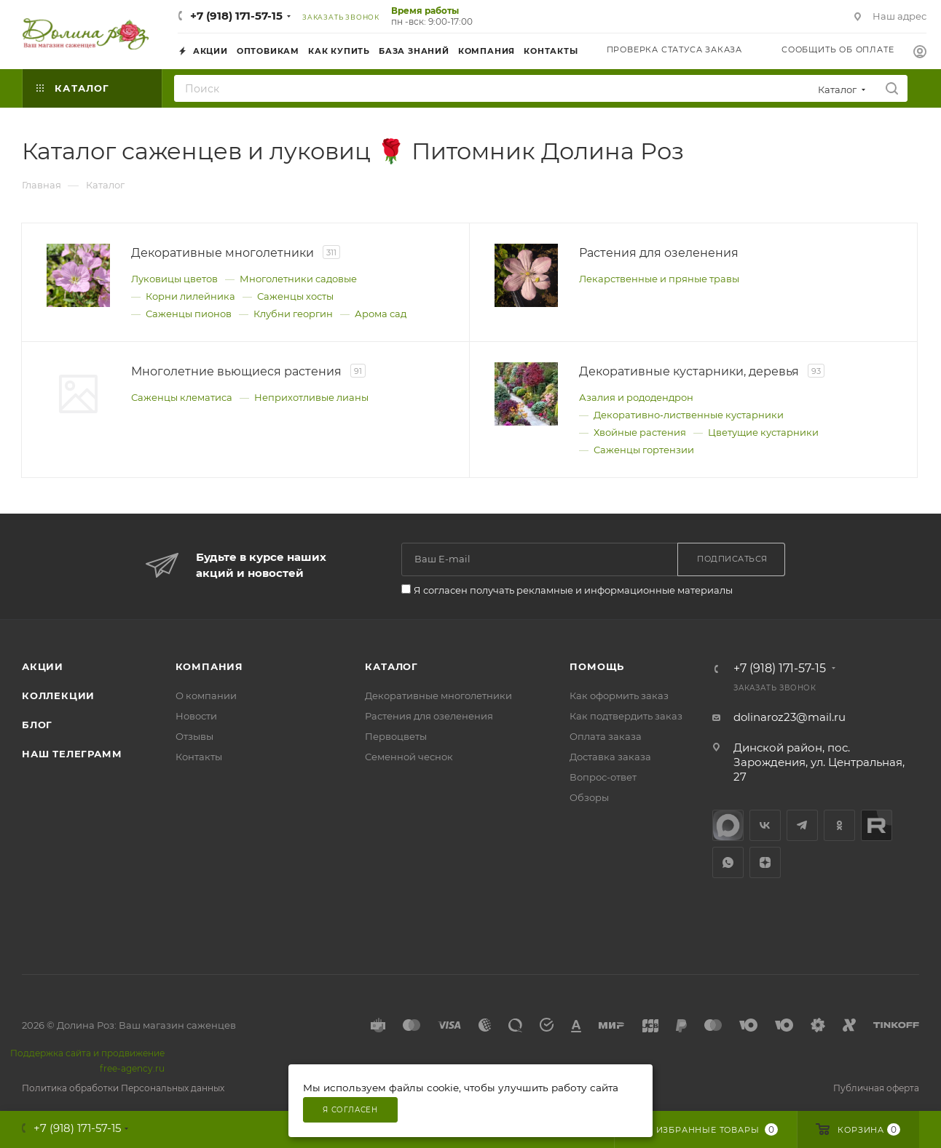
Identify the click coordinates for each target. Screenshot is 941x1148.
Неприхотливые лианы (311, 397)
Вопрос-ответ (603, 777)
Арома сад (380, 313)
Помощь (597, 666)
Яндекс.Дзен (765, 862)
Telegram (802, 825)
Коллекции (58, 695)
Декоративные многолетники (438, 695)
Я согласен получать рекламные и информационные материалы (573, 590)
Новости (196, 716)
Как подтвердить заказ (626, 716)
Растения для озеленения (429, 716)
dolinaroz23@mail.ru (789, 717)
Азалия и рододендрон (636, 397)
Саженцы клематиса (181, 397)
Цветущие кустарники (763, 432)
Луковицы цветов (174, 278)
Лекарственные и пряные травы (659, 278)
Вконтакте (765, 825)
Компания (209, 666)
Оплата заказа (606, 736)
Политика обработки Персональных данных (123, 1088)
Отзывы (194, 736)
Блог (37, 724)
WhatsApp (728, 862)
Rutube (876, 825)
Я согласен (350, 1110)
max (728, 825)
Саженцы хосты (295, 296)
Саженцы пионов (189, 313)
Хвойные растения (640, 432)
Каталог (391, 666)
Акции (42, 666)
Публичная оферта (876, 1088)
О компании (206, 695)
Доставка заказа (610, 756)
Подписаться (732, 559)
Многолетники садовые (298, 278)
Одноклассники (839, 825)
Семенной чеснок (409, 756)
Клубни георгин (293, 313)
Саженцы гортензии (644, 449)
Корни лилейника (190, 296)
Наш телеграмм (72, 754)
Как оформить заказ (619, 695)
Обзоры (589, 797)
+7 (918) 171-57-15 (236, 16)
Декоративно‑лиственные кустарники (688, 414)
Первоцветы (396, 736)
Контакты (199, 756)
